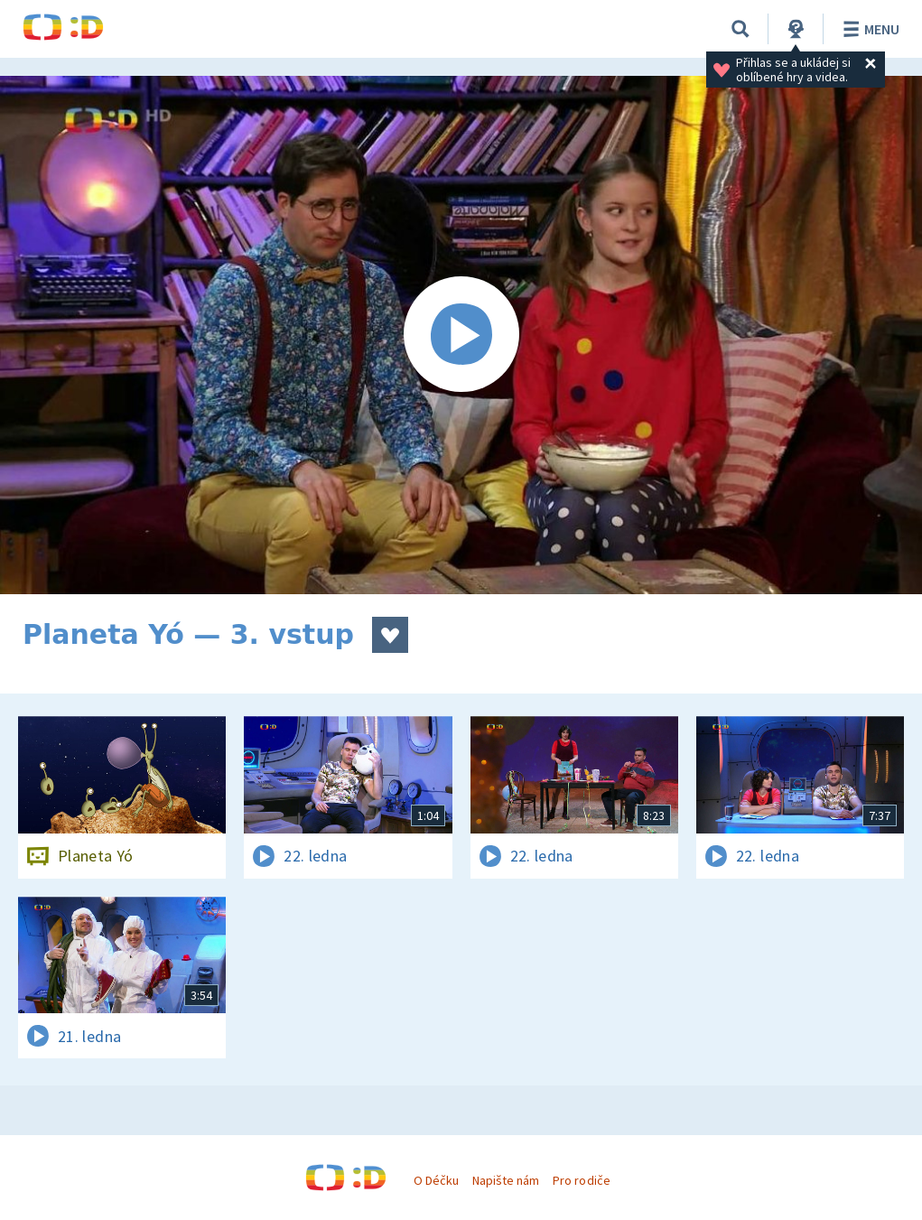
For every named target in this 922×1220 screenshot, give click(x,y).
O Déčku (436, 1180)
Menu (868, 28)
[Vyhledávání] (740, 29)
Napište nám (505, 1180)
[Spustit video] (461, 335)
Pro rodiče (581, 1180)
